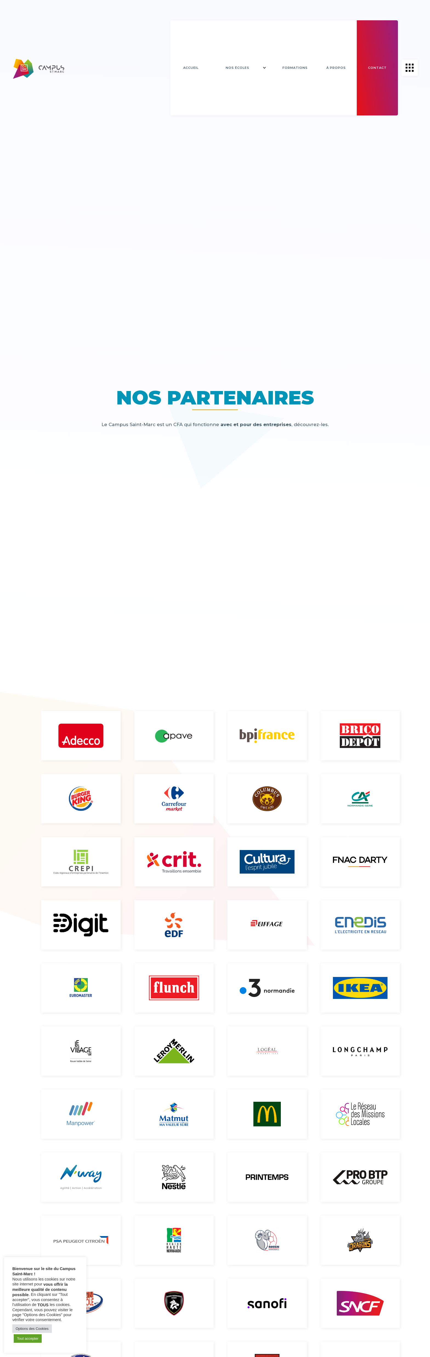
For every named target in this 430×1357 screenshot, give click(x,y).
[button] (241, 67)
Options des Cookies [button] (32, 1329)
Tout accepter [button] (27, 1338)
